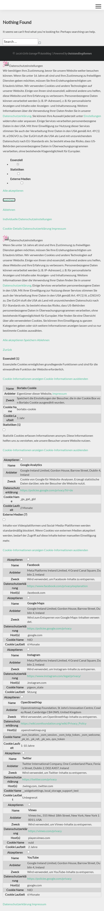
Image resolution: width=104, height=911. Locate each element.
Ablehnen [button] (9, 209)
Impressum (59, 393)
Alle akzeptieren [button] (13, 190)
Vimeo (32, 810)
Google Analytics (31, 465)
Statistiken (18, 171)
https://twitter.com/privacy (39, 779)
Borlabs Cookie (26, 388)
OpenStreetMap (31, 702)
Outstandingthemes (80, 53)
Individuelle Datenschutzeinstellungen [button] (27, 219)
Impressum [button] (59, 228)
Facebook (33, 565)
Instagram (33, 655)
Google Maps (35, 603)
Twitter (27, 758)
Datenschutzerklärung (17, 116)
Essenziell (18, 161)
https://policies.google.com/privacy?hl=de (46, 490)
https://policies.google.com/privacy (49, 628)
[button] (45, 378)
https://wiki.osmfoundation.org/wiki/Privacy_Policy (53, 723)
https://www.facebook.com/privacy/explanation (57, 586)
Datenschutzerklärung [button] (37, 228)
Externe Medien (22, 180)
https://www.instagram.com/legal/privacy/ (54, 676)
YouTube (33, 857)
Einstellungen (92, 116)
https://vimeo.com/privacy (45, 831)
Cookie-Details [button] (13, 228)
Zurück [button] (7, 349)
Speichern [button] (9, 200)
